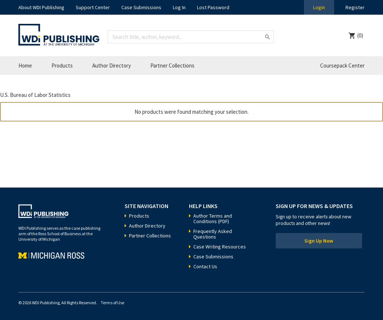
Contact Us (205, 266)
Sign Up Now (318, 240)
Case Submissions (141, 7)
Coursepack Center (342, 65)
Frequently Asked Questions (212, 234)
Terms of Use (112, 302)
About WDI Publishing (41, 7)
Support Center (93, 7)
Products (62, 65)
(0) (360, 35)
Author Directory (111, 65)
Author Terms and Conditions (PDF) (212, 218)
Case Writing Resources (219, 246)
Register (355, 7)
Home (25, 65)
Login (319, 7)
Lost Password (213, 7)
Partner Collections (172, 65)
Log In (179, 7)
